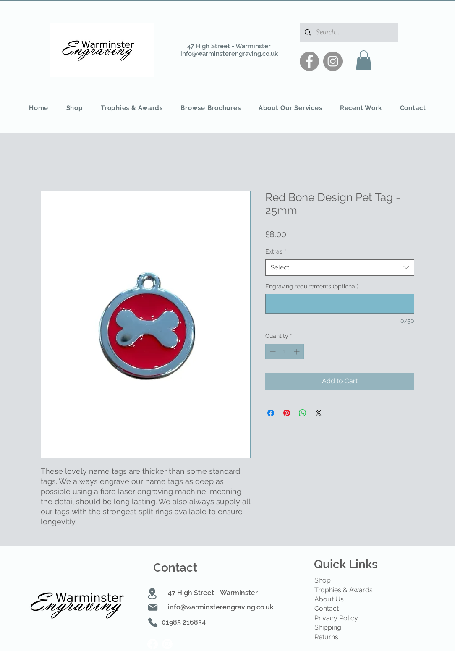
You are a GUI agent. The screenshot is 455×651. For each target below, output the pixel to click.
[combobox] (339, 267)
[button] (364, 60)
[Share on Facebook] (271, 413)
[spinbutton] (284, 351)
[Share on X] (319, 413)
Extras (275, 251)
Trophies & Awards (343, 590)
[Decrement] (272, 351)
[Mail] (152, 607)
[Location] (152, 593)
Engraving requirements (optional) (311, 286)
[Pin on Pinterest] (287, 413)
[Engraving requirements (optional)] (340, 304)
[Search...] (348, 32)
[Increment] (297, 351)
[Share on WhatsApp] (303, 413)
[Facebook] (309, 61)
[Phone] (152, 622)
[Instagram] (333, 61)
